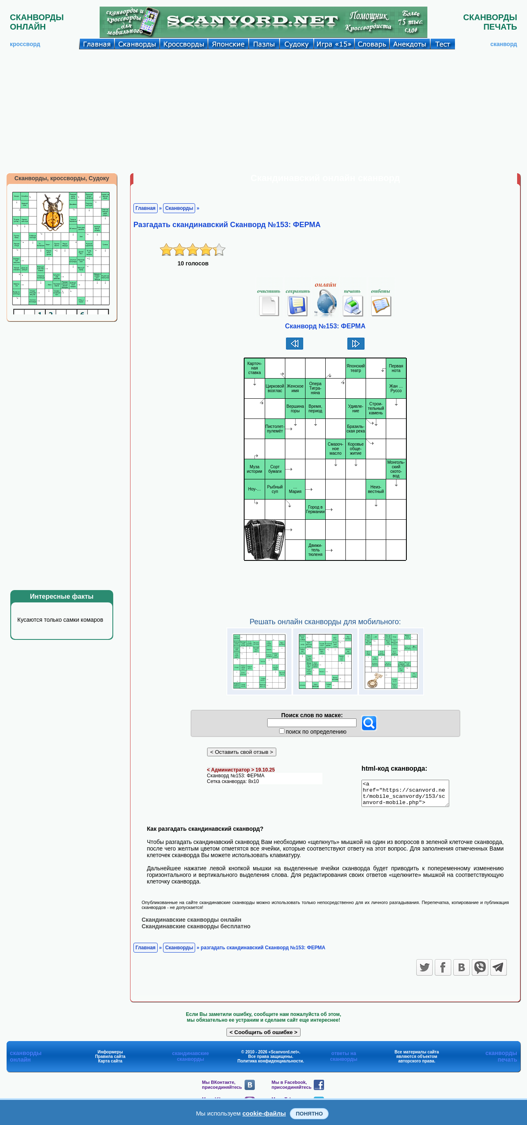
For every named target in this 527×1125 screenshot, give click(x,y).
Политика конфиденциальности (270, 1065)
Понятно (309, 1114)
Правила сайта (110, 1061)
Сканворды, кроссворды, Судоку (61, 178)
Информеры (110, 1056)
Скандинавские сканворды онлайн (191, 924)
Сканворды (179, 208)
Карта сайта (110, 1065)
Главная (145, 208)
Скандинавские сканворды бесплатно (196, 930)
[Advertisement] (263, 111)
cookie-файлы (264, 1113)
